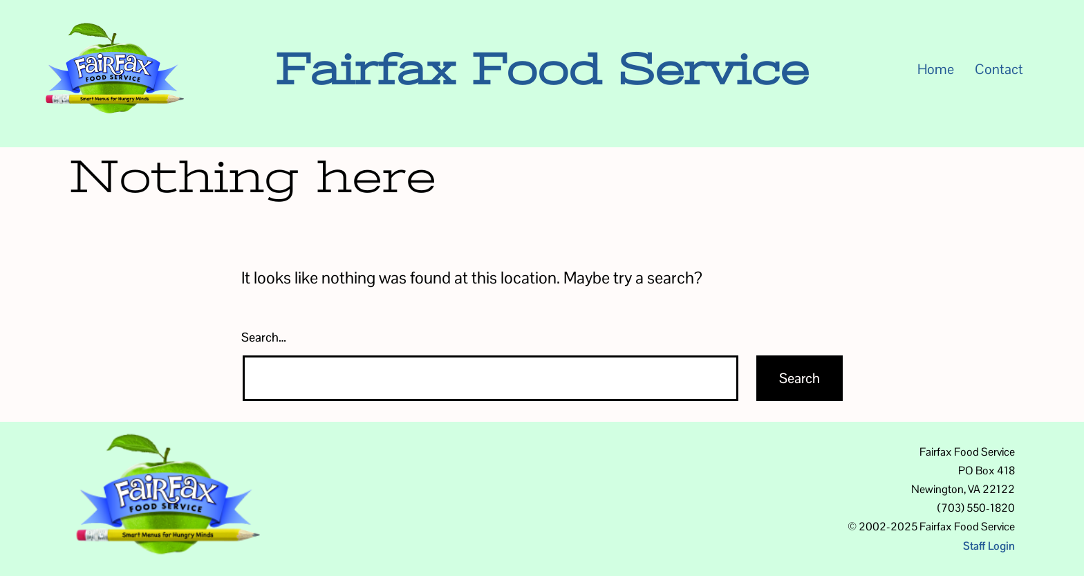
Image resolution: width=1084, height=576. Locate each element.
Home (935, 69)
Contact (999, 69)
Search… (263, 337)
